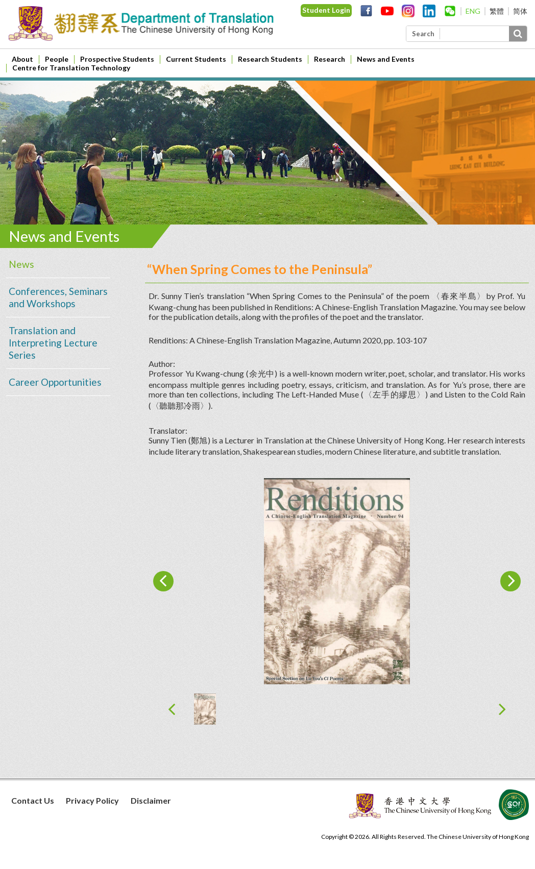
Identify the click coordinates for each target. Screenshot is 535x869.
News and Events (386, 59)
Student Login (326, 10)
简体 (520, 11)
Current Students (196, 59)
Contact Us (32, 800)
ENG (473, 11)
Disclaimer (151, 800)
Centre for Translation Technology (71, 67)
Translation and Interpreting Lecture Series (53, 343)
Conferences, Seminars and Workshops (58, 297)
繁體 (497, 11)
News (21, 264)
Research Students (270, 59)
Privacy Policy (92, 800)
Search (423, 34)
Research (329, 59)
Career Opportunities (55, 382)
